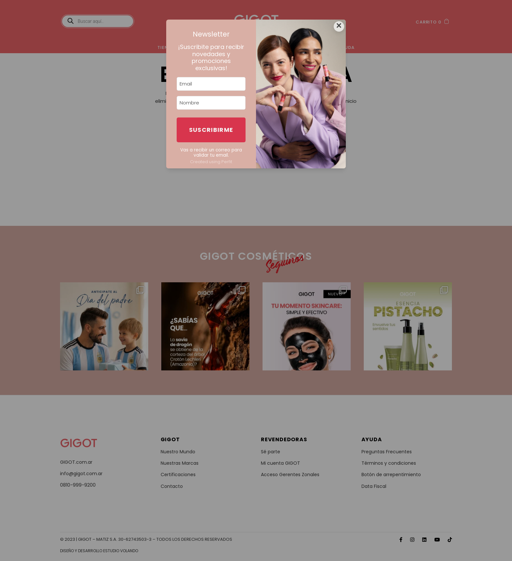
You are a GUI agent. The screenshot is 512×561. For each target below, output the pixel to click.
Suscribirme (211, 130)
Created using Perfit (211, 161)
